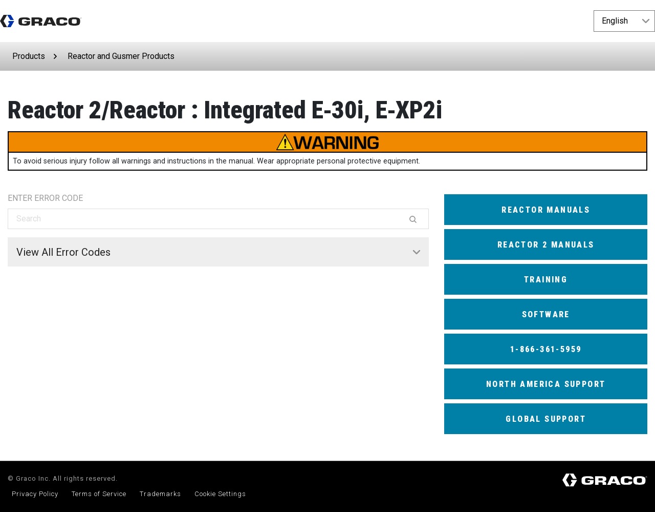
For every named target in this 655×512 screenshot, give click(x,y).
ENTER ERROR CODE (45, 198)
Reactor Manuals (545, 210)
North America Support (545, 384)
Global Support (546, 419)
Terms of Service (99, 494)
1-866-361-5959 (546, 349)
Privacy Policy (35, 494)
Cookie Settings (220, 494)
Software (546, 314)
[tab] (218, 252)
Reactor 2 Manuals (546, 245)
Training (545, 279)
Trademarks (160, 494)
